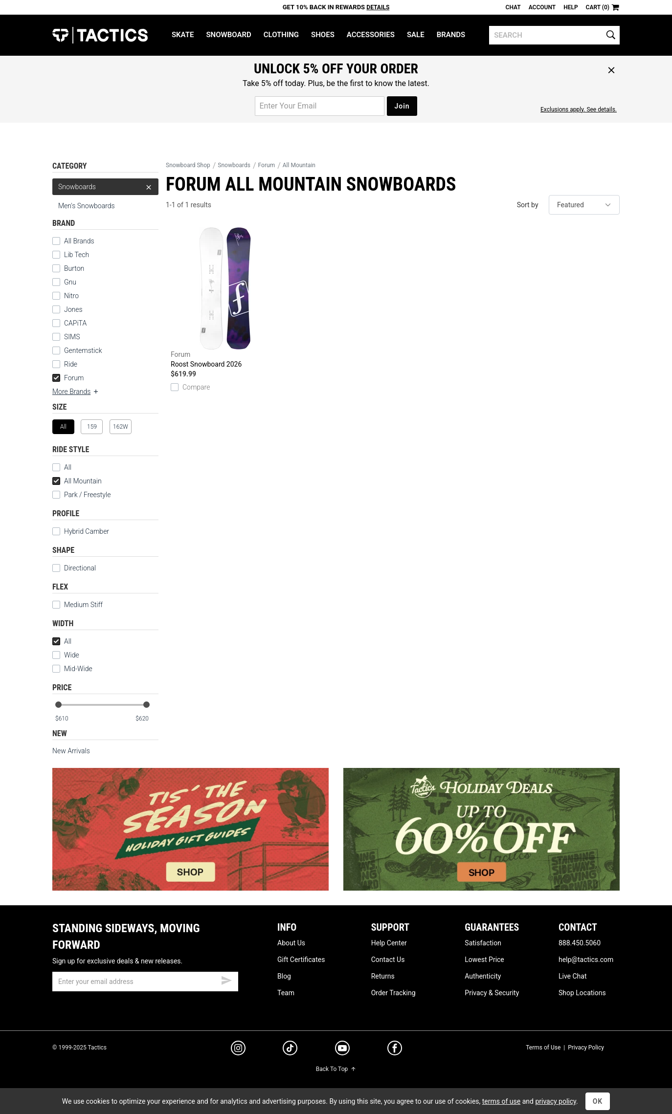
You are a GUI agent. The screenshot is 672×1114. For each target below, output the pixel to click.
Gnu (70, 282)
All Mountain (77, 481)
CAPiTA (75, 323)
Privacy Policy (586, 1047)
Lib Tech (76, 255)
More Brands (75, 391)
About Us (291, 943)
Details (377, 7)
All (61, 467)
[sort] (584, 205)
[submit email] (226, 979)
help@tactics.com (586, 959)
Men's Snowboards (86, 206)
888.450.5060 (580, 943)
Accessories (371, 34)
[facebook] (394, 1050)
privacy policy (555, 1101)
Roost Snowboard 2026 (225, 297)
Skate (183, 34)
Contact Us (388, 959)
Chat (513, 7)
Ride (70, 364)
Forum (68, 378)
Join (401, 106)
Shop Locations (582, 993)
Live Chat (573, 976)
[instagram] (238, 1049)
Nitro (71, 296)
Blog (284, 976)
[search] (554, 35)
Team (285, 993)
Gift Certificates (301, 959)
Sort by (527, 205)
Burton (74, 268)
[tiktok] (290, 1049)
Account (542, 7)
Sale (416, 34)
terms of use (501, 1101)
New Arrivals (71, 751)
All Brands (79, 241)
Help (570, 7)
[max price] (147, 719)
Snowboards (105, 186)
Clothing (281, 34)
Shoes (323, 34)
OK (598, 1101)
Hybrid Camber (80, 531)
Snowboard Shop (188, 165)
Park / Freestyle (81, 495)
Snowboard (228, 34)
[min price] (66, 719)
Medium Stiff (77, 605)
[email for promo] (319, 106)
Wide (65, 655)
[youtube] (342, 1050)
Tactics (100, 35)
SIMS (72, 337)
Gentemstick (83, 350)
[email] (145, 981)
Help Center (389, 943)
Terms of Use (543, 1047)
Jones (73, 309)
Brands (451, 34)
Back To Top (336, 1069)
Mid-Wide (72, 669)
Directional (74, 568)
